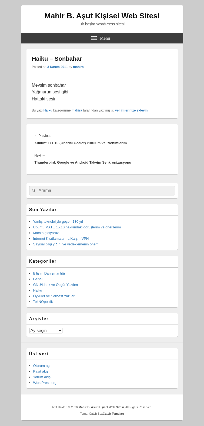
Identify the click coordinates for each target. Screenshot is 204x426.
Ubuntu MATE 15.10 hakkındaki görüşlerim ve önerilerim (77, 227)
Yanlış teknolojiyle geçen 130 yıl (58, 221)
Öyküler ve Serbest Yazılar (54, 296)
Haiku (48, 110)
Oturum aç (41, 366)
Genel (38, 279)
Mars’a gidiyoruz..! (47, 233)
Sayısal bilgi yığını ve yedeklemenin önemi (66, 244)
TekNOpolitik (43, 302)
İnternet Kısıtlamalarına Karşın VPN (61, 238)
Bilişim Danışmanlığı (49, 273)
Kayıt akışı (41, 371)
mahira (78, 67)
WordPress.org (44, 383)
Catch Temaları (113, 413)
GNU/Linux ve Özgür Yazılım (55, 285)
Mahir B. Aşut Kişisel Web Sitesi (101, 16)
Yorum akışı (42, 377)
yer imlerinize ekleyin (131, 110)
